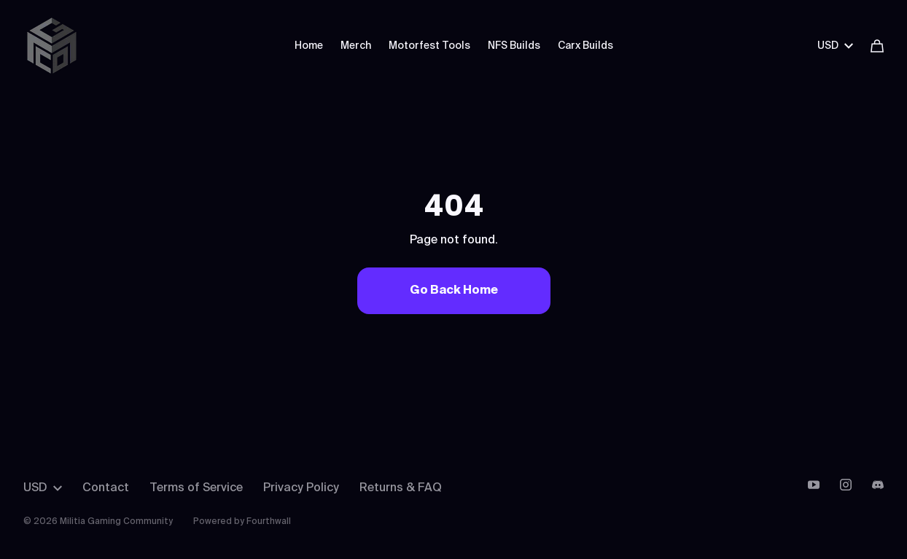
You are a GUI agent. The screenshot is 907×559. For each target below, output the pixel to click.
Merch (355, 46)
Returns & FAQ (400, 488)
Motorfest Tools (429, 46)
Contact (105, 488)
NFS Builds (514, 46)
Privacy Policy (301, 488)
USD (835, 46)
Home (309, 46)
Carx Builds (585, 46)
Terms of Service (196, 488)
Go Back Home (454, 291)
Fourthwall (268, 521)
